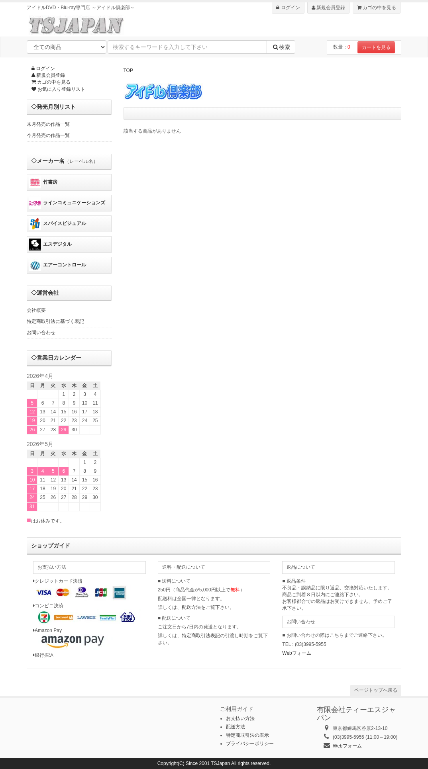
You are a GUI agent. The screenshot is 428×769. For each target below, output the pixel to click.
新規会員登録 (328, 7)
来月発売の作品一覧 (48, 124)
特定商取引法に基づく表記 (55, 321)
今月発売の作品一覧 (48, 135)
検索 (281, 47)
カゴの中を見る (376, 7)
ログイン (288, 7)
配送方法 (191, 607)
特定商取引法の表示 (247, 735)
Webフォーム (296, 653)
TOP (128, 70)
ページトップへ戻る (375, 690)
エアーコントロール (57, 265)
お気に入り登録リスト (58, 89)
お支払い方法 (240, 718)
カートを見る (376, 47)
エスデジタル (50, 244)
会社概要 (36, 310)
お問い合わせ (41, 332)
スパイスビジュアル (57, 224)
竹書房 (43, 182)
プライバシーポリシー (250, 743)
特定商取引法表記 (201, 635)
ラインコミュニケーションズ (67, 203)
